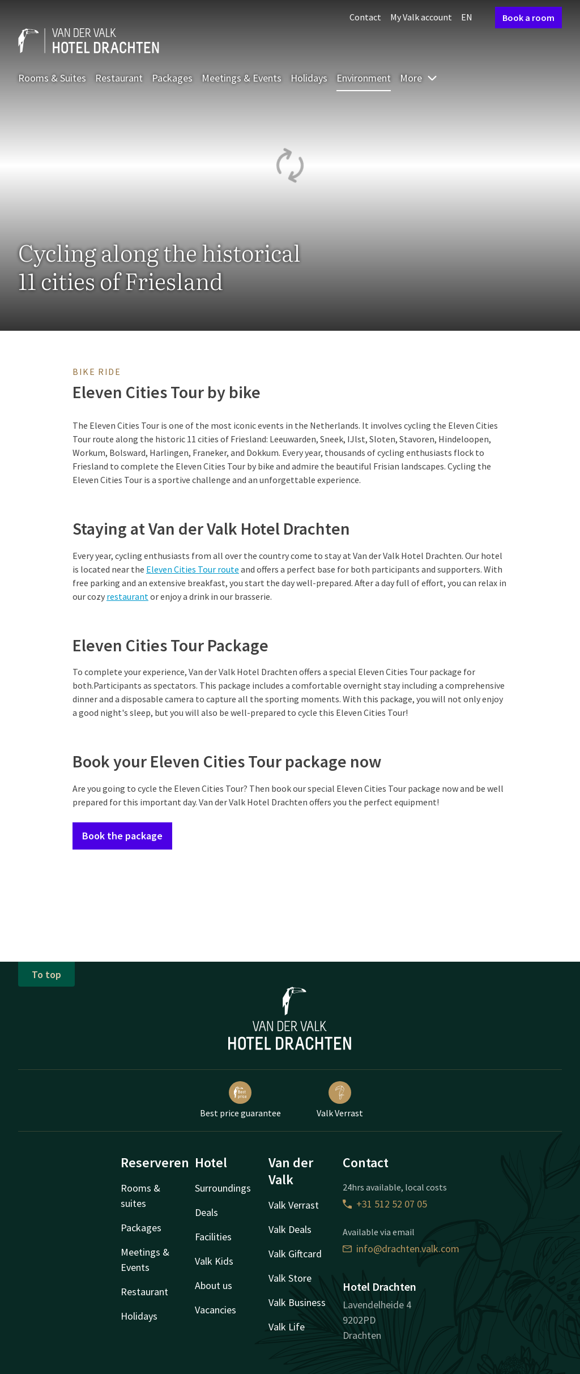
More (419, 77)
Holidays (309, 77)
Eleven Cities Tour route (192, 569)
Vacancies (215, 1309)
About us (213, 1285)
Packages (172, 77)
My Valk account (421, 17)
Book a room (528, 17)
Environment (363, 77)
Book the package (122, 835)
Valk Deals (290, 1229)
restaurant (127, 596)
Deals (206, 1212)
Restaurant (119, 77)
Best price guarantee (240, 1100)
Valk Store (290, 1278)
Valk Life (286, 1326)
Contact (365, 17)
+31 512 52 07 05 (385, 1203)
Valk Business (297, 1302)
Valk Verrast (340, 1100)
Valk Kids (214, 1261)
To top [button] (46, 974)
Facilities (213, 1236)
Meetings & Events (242, 77)
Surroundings (223, 1187)
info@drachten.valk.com (401, 1248)
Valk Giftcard (295, 1253)
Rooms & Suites (52, 77)
